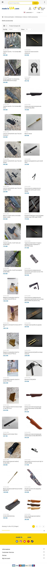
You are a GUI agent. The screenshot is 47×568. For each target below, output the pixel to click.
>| (43, 526)
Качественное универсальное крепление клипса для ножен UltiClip (33, 190)
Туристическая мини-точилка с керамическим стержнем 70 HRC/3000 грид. (33, 244)
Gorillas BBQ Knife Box (9, 516)
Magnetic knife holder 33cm (10, 434)
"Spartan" (27, 79)
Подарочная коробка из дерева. (33, 324)
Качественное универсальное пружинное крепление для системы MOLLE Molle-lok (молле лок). (34, 299)
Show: (23, 29)
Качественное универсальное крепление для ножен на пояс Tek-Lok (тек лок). (34, 272)
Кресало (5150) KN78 (30, 379)
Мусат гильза (28, 133)
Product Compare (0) (14, 25)
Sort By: (5, 29)
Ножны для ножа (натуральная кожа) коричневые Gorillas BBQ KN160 (33, 408)
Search (35, 3)
